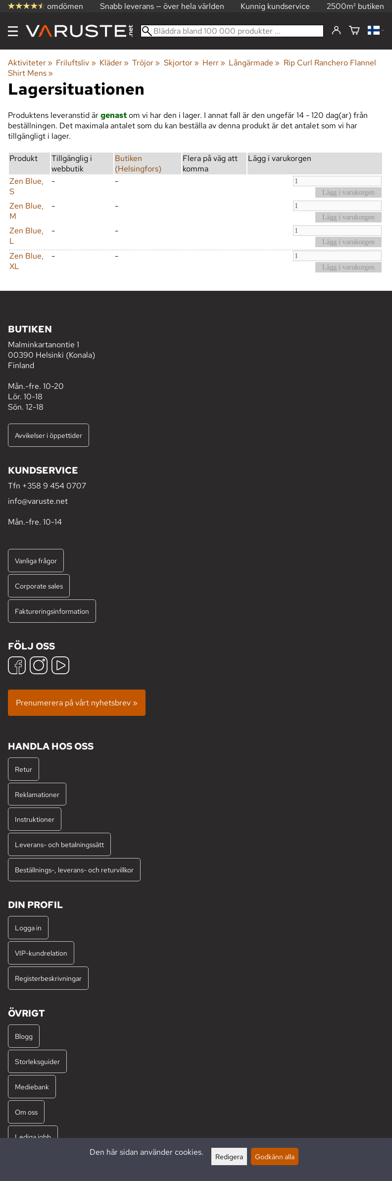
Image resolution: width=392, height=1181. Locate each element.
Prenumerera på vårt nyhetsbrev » (77, 703)
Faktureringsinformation (52, 611)
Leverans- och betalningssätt (59, 844)
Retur (23, 769)
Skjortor (181, 62)
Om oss (26, 1112)
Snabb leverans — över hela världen (162, 6)
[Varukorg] (354, 31)
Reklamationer (37, 794)
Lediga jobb (33, 1136)
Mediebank (32, 1086)
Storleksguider (37, 1061)
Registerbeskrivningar (48, 978)
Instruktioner (34, 819)
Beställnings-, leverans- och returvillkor (74, 869)
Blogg (24, 1036)
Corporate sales (39, 585)
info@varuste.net (38, 501)
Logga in (28, 927)
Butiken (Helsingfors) (138, 163)
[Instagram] (39, 666)
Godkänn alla (274, 1156)
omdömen (45, 6)
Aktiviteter (30, 62)
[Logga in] (336, 31)
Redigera (229, 1156)
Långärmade (254, 62)
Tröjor (146, 62)
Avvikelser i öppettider (48, 435)
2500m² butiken (355, 6)
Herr (213, 62)
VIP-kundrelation (41, 953)
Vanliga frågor (36, 560)
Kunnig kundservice (275, 6)
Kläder (114, 62)
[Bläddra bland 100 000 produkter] (232, 31)
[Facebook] (17, 666)
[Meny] (13, 31)
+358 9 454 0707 (54, 486)
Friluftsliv (76, 62)
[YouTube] (60, 666)
